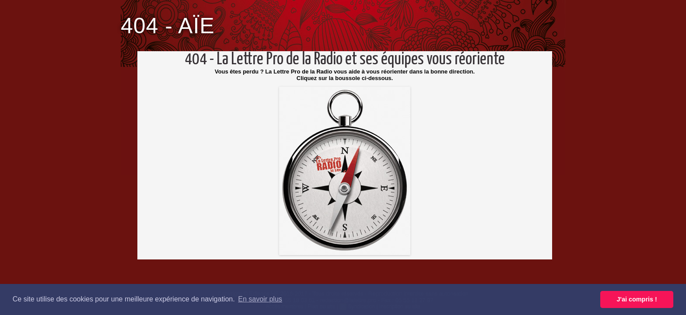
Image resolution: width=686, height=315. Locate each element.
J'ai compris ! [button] (637, 299)
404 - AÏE (168, 26)
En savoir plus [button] (260, 299)
